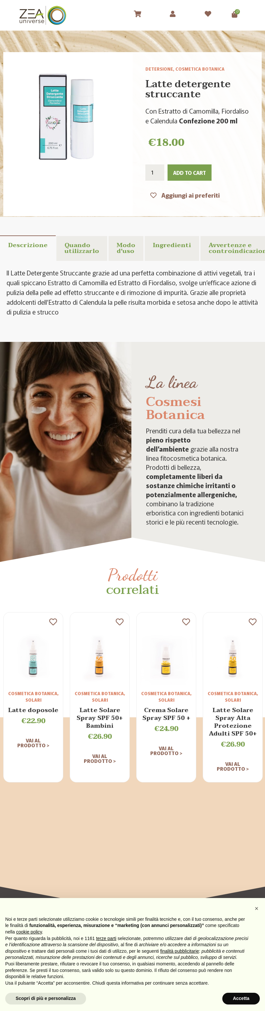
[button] (256, 908)
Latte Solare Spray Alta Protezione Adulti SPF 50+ (233, 722)
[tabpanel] (132, 292)
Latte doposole (33, 710)
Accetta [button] (241, 998)
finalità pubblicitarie (179, 951)
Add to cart (189, 172)
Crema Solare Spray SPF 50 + (166, 714)
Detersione (159, 69)
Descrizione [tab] (28, 245)
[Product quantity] (154, 172)
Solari (33, 700)
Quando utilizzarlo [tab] (82, 248)
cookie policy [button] (29, 931)
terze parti (106, 938)
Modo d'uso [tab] (126, 248)
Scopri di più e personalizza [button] (46, 998)
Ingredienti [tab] (172, 245)
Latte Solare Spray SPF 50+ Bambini (100, 718)
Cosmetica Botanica (200, 69)
